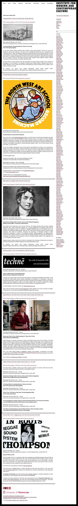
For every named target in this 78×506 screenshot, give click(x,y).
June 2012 (58, 189)
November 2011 (59, 199)
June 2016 (58, 126)
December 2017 (59, 102)
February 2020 (59, 72)
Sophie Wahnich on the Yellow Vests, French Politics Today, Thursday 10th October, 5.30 (23, 294)
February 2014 (59, 161)
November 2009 (59, 232)
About (9, 3)
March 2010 (58, 227)
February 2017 (59, 115)
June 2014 (58, 156)
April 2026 (58, 35)
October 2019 (59, 77)
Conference (58, 21)
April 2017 (58, 112)
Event (24, 22)
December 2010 (59, 214)
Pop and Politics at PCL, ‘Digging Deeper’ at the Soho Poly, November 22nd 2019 (21, 414)
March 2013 (58, 177)
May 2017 (58, 111)
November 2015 (59, 136)
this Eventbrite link (28, 465)
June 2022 (58, 56)
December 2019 (59, 75)
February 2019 (59, 86)
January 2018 (59, 101)
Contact (43, 3)
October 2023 (59, 48)
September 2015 (59, 139)
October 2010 (59, 217)
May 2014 (58, 157)
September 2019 (59, 79)
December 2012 (59, 181)
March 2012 (58, 193)
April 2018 (58, 97)
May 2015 (58, 143)
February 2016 (59, 132)
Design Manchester (19, 137)
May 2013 (58, 174)
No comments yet (31, 22)
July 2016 (58, 125)
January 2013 (59, 179)
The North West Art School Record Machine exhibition (15, 74)
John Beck (58, 243)
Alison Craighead (59, 239)
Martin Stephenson (15, 479)
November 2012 (59, 182)
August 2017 (59, 108)
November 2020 (59, 68)
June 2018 (58, 94)
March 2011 (58, 210)
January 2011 (59, 213)
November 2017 (59, 104)
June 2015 (58, 142)
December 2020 (59, 66)
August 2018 (59, 93)
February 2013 (59, 178)
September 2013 (59, 168)
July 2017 (58, 109)
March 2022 (58, 58)
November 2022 (59, 54)
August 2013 (59, 170)
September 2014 (59, 154)
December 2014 (59, 150)
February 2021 (59, 65)
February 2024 (59, 45)
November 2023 (59, 47)
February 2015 (59, 147)
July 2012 (58, 188)
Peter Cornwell (59, 246)
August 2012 (59, 186)
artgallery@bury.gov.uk (29, 170)
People (14, 3)
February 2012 (59, 195)
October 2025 (59, 41)
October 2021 (59, 62)
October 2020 (59, 69)
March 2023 (58, 51)
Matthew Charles (59, 245)
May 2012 (58, 190)
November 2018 (59, 90)
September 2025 (59, 42)
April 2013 (58, 175)
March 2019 (58, 84)
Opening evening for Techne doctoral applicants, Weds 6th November (18, 250)
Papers (57, 28)
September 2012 (59, 185)
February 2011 (59, 211)
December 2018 (59, 89)
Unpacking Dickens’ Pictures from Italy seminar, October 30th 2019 (18, 18)
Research (20, 3)
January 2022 (59, 59)
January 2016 (59, 133)
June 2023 (58, 49)
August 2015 (59, 140)
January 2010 (59, 230)
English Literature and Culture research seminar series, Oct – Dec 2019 (19, 361)
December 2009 (59, 231)
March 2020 (58, 70)
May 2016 (58, 128)
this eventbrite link (24, 288)
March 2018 (58, 98)
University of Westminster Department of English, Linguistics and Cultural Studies (20, 497)
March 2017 (58, 114)
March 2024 (58, 44)
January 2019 (59, 87)
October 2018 (59, 91)
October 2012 (59, 184)
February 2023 (59, 52)
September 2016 (59, 122)
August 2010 (59, 220)
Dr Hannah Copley (31, 474)
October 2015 (59, 137)
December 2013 (59, 164)
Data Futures (28, 3)
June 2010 (58, 223)
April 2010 (58, 225)
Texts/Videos (36, 3)
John (8, 78)
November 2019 (59, 76)
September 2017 (59, 107)
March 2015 (58, 146)
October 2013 (59, 167)
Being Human (11, 470)
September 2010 (59, 218)
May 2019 (58, 81)
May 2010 (58, 224)
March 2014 (58, 160)
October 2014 (59, 153)
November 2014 (59, 151)
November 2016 (59, 119)
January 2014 (59, 163)
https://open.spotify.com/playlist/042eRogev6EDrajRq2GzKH (16, 176)
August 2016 (59, 123)
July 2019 (58, 80)
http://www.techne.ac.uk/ (29, 286)
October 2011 (59, 200)
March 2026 (58, 37)
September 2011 (59, 202)
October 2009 (59, 234)
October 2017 (59, 105)
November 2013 (59, 165)
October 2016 (59, 121)
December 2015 (59, 135)
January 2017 (59, 116)
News (4, 3)
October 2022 (59, 55)
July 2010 (58, 221)
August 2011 (59, 203)
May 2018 (58, 95)
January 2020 (59, 73)
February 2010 (59, 228)
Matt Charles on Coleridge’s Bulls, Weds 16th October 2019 (16, 180)
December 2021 (59, 61)
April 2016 (58, 129)
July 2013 (58, 171)
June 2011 (58, 206)
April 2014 (58, 158)
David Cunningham (10, 22)
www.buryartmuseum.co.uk (12, 172)
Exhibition (21, 78)
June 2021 (58, 63)
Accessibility (50, 3)
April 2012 (58, 192)
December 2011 (59, 198)
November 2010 (59, 216)
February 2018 (59, 100)
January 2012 (59, 196)
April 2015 (58, 144)
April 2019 (58, 83)
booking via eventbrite (17, 357)
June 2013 (58, 172)
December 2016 (59, 118)
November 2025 (59, 40)
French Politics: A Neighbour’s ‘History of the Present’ (25, 351)
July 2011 (58, 204)
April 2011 (58, 209)
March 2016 (58, 130)
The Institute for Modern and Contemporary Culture (13, 495)
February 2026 (59, 38)
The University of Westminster (62, 15)
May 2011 (58, 207)
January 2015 (59, 149)
